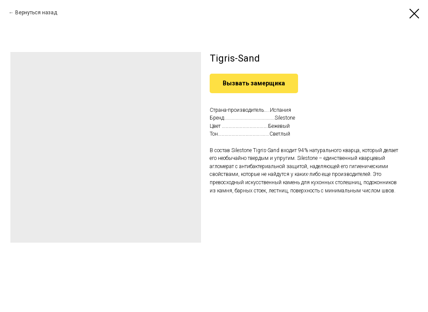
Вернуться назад (36, 13)
